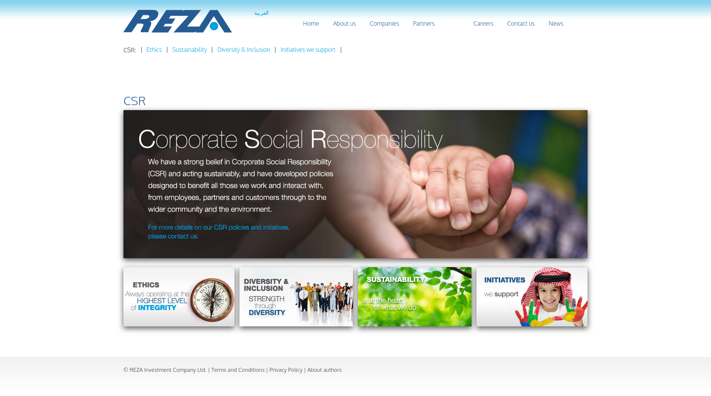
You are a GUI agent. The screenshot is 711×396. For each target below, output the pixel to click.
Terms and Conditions (238, 369)
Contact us (521, 23)
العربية (261, 12)
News (556, 23)
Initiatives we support (307, 49)
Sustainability (189, 49)
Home (311, 23)
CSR (454, 23)
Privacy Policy (286, 369)
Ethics (154, 49)
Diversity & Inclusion (243, 49)
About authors (324, 369)
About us (344, 23)
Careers (483, 23)
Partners (423, 23)
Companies (384, 23)
